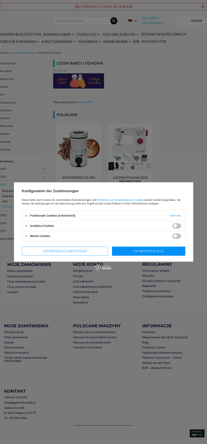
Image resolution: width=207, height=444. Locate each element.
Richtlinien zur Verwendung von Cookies (120, 199)
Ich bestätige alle (148, 251)
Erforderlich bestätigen (65, 251)
